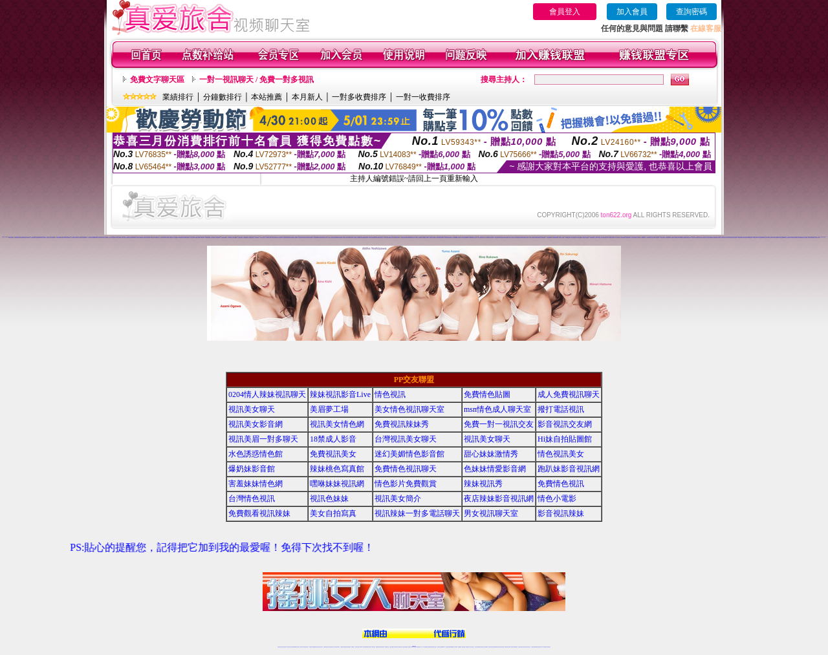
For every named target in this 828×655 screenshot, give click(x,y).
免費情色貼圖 (487, 394)
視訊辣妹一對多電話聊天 (417, 513)
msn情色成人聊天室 (497, 409)
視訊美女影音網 (255, 424)
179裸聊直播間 (207, 237)
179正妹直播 (171, 237)
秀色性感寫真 (310, 237)
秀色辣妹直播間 (294, 237)
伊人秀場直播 (647, 237)
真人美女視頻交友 (816, 237)
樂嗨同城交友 (356, 237)
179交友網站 (192, 237)
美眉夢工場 (329, 409)
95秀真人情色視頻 (786, 237)
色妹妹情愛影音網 (495, 468)
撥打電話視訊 (561, 409)
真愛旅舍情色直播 (810, 237)
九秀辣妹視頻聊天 (84, 237)
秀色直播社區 (325, 237)
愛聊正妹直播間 (464, 237)
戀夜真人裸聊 (713, 237)
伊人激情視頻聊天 (627, 237)
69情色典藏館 (126, 237)
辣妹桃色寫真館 (337, 468)
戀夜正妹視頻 (729, 237)
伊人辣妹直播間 (622, 237)
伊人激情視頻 (633, 237)
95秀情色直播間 (798, 237)
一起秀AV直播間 (591, 237)
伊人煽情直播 (666, 237)
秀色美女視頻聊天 (279, 237)
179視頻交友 (152, 237)
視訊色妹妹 (329, 498)
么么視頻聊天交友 (267, 237)
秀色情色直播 (334, 237)
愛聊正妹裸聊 (426, 237)
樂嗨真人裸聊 (371, 237)
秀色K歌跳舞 (316, 237)
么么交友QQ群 (239, 237)
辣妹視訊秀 (483, 483)
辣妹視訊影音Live (340, 394)
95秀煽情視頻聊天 (793, 237)
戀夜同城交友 (699, 237)
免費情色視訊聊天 (406, 468)
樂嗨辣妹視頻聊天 (397, 237)
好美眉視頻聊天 (480, 237)
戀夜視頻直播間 (708, 237)
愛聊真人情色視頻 (452, 237)
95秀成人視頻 (770, 237)
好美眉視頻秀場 (531, 237)
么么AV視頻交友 (262, 237)
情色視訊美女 (561, 453)
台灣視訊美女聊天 (406, 439)
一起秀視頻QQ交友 (585, 237)
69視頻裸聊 (95, 237)
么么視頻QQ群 (245, 237)
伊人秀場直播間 (671, 237)
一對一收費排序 (423, 97)
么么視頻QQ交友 (250, 237)
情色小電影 (557, 498)
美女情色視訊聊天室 (409, 409)
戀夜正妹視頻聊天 (688, 237)
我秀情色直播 (11, 237)
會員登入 (564, 11)
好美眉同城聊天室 (507, 237)
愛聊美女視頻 (422, 237)
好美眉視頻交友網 (525, 237)
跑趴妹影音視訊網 (569, 468)
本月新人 (307, 97)
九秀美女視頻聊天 (90, 237)
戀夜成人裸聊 (694, 237)
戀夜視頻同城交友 (723, 237)
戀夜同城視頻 (718, 237)
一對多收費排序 (359, 97)
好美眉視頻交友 (474, 237)
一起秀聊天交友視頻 (611, 237)
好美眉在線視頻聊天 (514, 237)
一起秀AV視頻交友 (598, 237)
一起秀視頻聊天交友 (604, 237)
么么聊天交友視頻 (273, 237)
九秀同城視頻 (68, 237)
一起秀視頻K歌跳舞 (555, 237)
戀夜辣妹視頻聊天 (734, 237)
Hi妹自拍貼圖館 (565, 439)
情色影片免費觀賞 (406, 483)
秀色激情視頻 (306, 237)
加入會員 (632, 11)
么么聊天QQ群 (234, 237)
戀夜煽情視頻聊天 (677, 237)
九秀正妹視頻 (79, 237)
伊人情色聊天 (617, 237)
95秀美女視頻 (755, 237)
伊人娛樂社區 (657, 237)
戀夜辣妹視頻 (703, 237)
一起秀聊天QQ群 (567, 237)
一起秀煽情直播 (542, 237)
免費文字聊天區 (157, 79)
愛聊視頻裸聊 (407, 237)
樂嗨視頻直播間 (365, 237)
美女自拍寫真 (333, 513)
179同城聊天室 (181, 237)
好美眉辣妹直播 (490, 237)
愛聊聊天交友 (417, 237)
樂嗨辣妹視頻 (360, 237)
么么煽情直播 (212, 237)
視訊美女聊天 (251, 409)
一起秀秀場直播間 (548, 237)
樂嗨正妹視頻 (386, 237)
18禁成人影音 (333, 439)
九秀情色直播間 (32, 237)
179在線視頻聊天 (186, 237)
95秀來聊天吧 (744, 237)
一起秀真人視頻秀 (560, 237)
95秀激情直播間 (780, 237)
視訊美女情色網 (337, 424)
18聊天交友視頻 (804, 237)
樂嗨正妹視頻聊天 (345, 237)
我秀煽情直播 (16, 237)
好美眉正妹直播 (496, 237)
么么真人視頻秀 (228, 237)
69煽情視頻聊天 (142, 237)
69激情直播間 (131, 237)
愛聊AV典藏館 (469, 237)
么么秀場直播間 (217, 237)
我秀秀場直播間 (21, 237)
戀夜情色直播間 (683, 237)
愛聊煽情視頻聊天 (458, 237)
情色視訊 (390, 394)
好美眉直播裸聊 (501, 237)
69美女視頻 (108, 237)
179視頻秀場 (202, 237)
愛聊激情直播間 (446, 237)
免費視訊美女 (333, 453)
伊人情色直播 (662, 237)
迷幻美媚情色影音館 (409, 453)
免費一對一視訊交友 (499, 424)
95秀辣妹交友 (765, 237)
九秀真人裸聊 (63, 237)
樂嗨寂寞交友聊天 (391, 237)
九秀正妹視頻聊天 (38, 237)
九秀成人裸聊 (43, 237)
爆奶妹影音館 (251, 468)
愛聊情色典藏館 (441, 237)
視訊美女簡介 (398, 498)
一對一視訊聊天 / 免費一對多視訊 (256, 79)
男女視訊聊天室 (491, 513)
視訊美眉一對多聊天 (263, 439)
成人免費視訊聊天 (569, 394)
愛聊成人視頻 (436, 237)
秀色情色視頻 (285, 237)
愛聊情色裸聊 (403, 237)
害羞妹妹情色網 (255, 483)
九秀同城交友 (48, 237)
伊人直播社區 (652, 237)
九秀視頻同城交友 (73, 237)
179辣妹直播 (166, 237)
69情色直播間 (147, 237)
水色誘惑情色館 (255, 453)
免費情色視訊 (561, 483)
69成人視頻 (121, 237)
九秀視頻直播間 (58, 237)
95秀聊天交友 (750, 237)
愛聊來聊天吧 (412, 237)
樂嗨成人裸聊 (351, 237)
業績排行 (177, 97)
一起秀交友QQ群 (573, 237)
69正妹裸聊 (112, 237)
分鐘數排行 (222, 97)
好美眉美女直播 (485, 237)
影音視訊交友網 (565, 424)
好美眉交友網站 (520, 237)
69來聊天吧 (100, 237)
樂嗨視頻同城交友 (380, 237)
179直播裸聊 (176, 237)
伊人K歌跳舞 (642, 237)
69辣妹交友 (116, 237)
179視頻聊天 (156, 237)
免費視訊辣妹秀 (402, 424)
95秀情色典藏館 (775, 237)
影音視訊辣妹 (561, 513)
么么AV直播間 (256, 237)
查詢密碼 (691, 11)
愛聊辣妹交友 (431, 237)
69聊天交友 (103, 237)
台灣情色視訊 (251, 498)
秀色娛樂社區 (330, 237)
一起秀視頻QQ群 (579, 237)
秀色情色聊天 (290, 237)
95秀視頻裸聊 (740, 237)
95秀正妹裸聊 (759, 237)
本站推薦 (266, 97)
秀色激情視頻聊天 (300, 237)
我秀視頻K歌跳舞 (26, 237)
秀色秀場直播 (320, 237)
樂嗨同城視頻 (375, 237)
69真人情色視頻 (136, 237)
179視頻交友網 (197, 237)
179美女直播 (162, 237)
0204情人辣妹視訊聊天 (267, 394)
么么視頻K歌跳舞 (223, 237)
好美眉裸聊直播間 (536, 237)
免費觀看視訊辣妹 (259, 513)
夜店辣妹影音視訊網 (499, 498)
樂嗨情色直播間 (339, 237)
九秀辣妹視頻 (53, 237)
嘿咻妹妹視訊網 (337, 483)
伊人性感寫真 (638, 237)
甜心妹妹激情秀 (491, 453)
